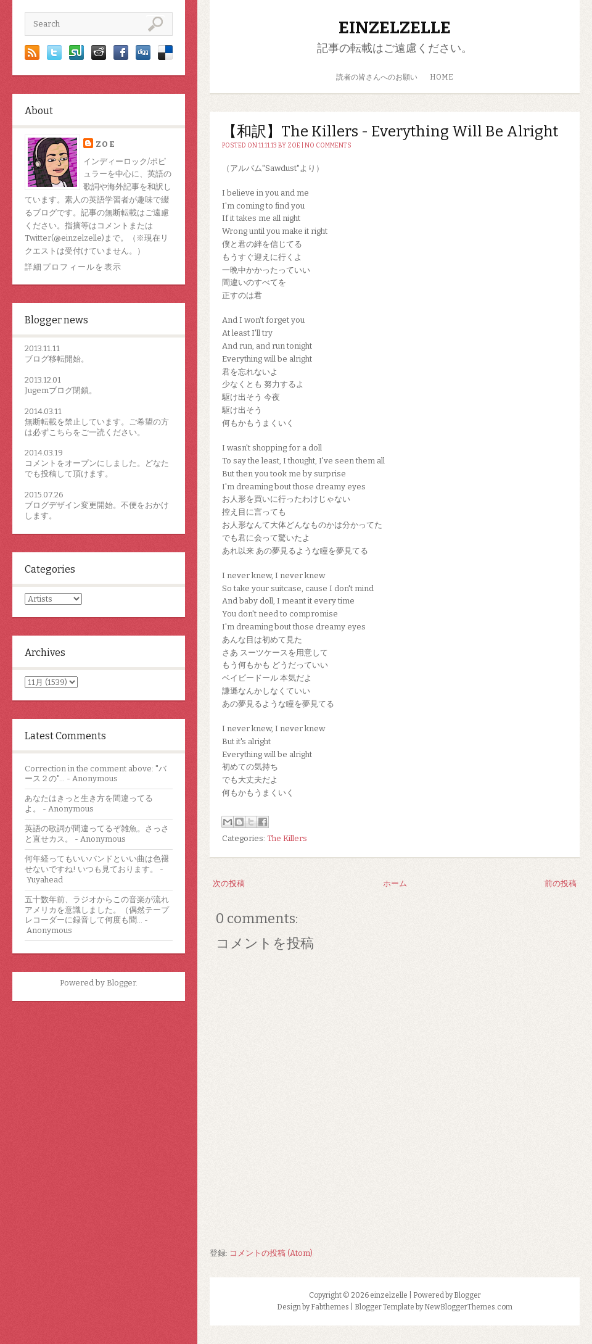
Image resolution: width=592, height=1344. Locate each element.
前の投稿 (561, 883)
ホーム (395, 883)
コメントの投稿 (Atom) (271, 1253)
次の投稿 (229, 883)
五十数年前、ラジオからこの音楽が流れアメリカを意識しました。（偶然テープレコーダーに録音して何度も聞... (97, 910)
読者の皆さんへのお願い (376, 77)
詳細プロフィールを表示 (73, 267)
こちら (61, 432)
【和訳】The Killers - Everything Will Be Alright (390, 131)
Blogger (121, 982)
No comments (328, 145)
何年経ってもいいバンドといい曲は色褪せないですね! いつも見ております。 (97, 864)
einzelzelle (395, 27)
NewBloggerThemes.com (468, 1307)
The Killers (287, 838)
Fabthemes (330, 1307)
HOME (441, 77)
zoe (105, 144)
